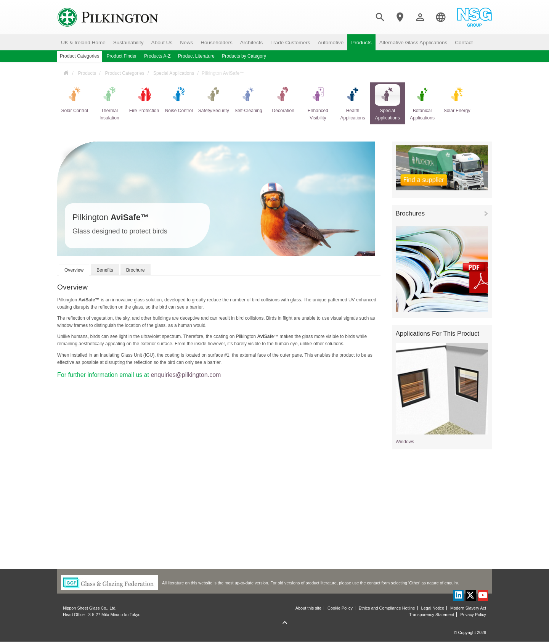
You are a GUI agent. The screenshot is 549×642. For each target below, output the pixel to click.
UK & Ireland (66, 72)
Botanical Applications (422, 102)
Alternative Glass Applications (413, 42)
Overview (73, 270)
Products (361, 42)
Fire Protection (144, 98)
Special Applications (173, 73)
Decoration (283, 98)
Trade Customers (290, 42)
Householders (217, 42)
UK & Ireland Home (83, 42)
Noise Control (179, 98)
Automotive (331, 42)
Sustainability (128, 42)
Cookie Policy (340, 608)
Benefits (104, 270)
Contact (464, 42)
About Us (162, 42)
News (186, 42)
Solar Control (74, 98)
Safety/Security (213, 98)
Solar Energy (457, 98)
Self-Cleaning (248, 98)
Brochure (135, 270)
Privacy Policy (473, 614)
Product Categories (124, 73)
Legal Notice (432, 608)
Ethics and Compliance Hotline (387, 608)
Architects (251, 42)
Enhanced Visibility (318, 102)
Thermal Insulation (109, 102)
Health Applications (352, 102)
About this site (308, 608)
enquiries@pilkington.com (186, 375)
